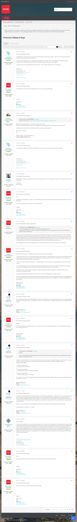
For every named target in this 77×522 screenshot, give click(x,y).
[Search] (63, 9)
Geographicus (8, 424)
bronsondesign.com (22, 383)
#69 (72, 294)
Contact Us (63, 515)
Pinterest (25, 77)
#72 (72, 391)
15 (67, 509)
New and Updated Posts (8, 22)
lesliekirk (8, 57)
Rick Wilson (8, 89)
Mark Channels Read (19, 22)
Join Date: (6, 62)
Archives (9, 26)
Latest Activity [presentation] (15, 43)
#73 (72, 419)
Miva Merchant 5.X (16, 26)
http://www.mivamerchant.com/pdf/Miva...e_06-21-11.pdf (42, 120)
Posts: (7, 64)
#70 (72, 318)
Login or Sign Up (70, 1)
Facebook (22, 77)
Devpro (8, 179)
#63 (72, 113)
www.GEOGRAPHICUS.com (22, 445)
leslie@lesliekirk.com (22, 73)
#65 (72, 173)
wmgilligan (8, 118)
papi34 (8, 299)
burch (8, 226)
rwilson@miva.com (20, 105)
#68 (72, 248)
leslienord (29, 72)
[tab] (6, 44)
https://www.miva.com (21, 107)
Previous (48, 509)
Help (57, 515)
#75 (72, 480)
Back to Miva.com (5, 1)
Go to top (70, 515)
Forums (7, 18)
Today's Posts (29, 22)
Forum (5, 26)
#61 (72, 51)
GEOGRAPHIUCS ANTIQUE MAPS (23, 439)
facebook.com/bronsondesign (25, 312)
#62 (72, 83)
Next (72, 509)
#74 (72, 451)
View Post (36, 119)
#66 (72, 191)
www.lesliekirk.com (19, 165)
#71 (72, 345)
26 (69, 509)
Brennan (8, 254)
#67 (72, 221)
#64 (72, 143)
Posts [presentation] (6, 43)
